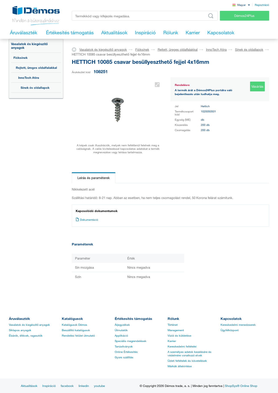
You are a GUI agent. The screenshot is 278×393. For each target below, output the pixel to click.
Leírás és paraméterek (93, 178)
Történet (173, 324)
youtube (99, 386)
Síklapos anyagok (20, 330)
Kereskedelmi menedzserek (238, 324)
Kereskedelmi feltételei (182, 346)
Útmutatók (121, 330)
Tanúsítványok (124, 346)
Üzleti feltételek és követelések (187, 360)
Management (176, 330)
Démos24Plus (244, 16)
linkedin (83, 386)
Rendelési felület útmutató (78, 335)
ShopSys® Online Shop (241, 386)
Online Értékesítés (126, 352)
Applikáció (121, 335)
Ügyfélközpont (230, 330)
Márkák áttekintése (180, 366)
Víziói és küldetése (179, 335)
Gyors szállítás (124, 357)
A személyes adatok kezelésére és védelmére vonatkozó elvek (189, 353)
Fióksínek (20, 57)
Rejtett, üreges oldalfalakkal (36, 67)
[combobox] (241, 4)
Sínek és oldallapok (35, 87)
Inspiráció (49, 386)
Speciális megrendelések (130, 341)
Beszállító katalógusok (76, 330)
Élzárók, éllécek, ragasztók (26, 335)
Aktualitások (29, 386)
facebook (67, 386)
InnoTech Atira (28, 77)
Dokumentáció (87, 219)
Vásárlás (257, 86)
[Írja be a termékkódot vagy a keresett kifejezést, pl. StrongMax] (144, 15)
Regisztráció (262, 5)
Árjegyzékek (122, 324)
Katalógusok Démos (74, 324)
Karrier (172, 341)
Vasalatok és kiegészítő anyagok (29, 45)
